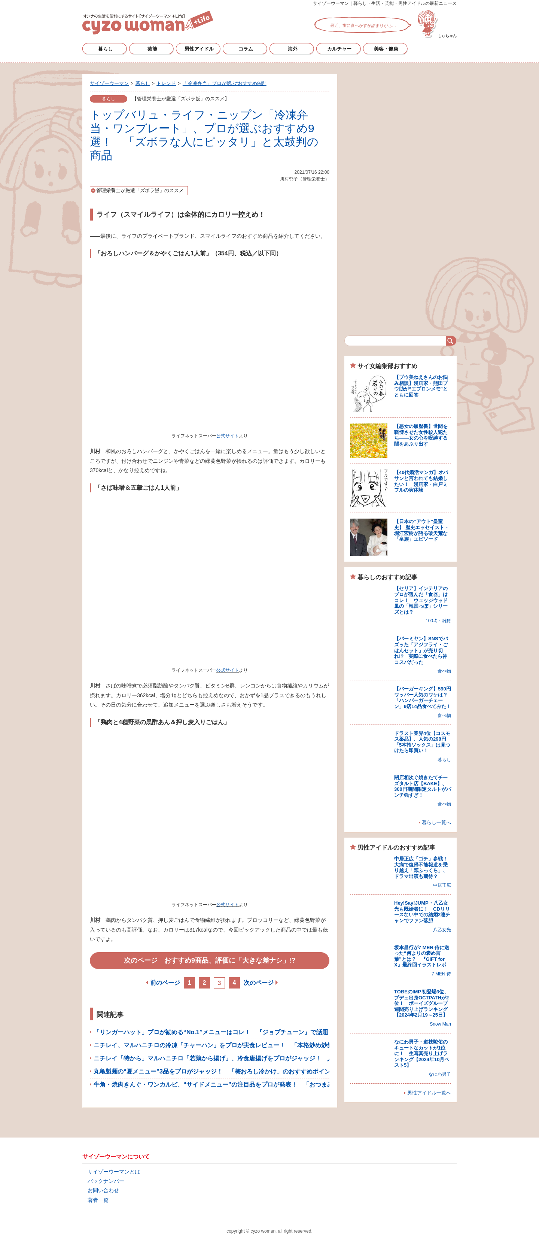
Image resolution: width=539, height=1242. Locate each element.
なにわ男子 (440, 1074)
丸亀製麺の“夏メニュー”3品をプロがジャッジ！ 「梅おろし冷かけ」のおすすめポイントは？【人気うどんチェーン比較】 (260, 1071)
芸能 (152, 49)
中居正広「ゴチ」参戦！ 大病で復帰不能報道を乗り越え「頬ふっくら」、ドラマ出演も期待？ (423, 867)
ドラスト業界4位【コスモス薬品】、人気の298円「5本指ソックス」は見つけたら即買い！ (422, 742)
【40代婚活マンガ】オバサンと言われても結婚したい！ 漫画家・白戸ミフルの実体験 (421, 481)
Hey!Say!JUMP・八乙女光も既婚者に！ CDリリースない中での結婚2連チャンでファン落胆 (422, 911)
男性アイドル (199, 49)
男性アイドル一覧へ (429, 1093)
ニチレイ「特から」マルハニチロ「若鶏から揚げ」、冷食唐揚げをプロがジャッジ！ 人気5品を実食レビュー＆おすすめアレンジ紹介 (275, 1058)
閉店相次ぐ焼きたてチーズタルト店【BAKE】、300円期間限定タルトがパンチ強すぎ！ (422, 786)
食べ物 (444, 671)
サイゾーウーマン (147, 22)
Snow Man (440, 1024)
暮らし (105, 49)
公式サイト (227, 435)
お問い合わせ (103, 1190)
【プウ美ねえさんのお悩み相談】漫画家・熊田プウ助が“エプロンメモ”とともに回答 (421, 386)
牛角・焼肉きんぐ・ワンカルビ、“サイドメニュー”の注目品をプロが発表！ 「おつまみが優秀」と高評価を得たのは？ (255, 1084)
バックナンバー (106, 1181)
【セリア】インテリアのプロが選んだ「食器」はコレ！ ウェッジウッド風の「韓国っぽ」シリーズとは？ (421, 600)
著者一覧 (98, 1200)
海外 (293, 49)
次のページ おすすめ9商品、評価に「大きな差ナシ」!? (209, 960)
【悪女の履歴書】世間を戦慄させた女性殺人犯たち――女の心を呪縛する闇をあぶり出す (421, 435)
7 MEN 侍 (441, 974)
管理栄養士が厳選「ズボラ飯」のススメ (140, 190)
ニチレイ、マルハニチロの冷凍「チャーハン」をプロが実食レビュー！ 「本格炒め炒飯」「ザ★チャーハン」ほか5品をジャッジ (269, 1045)
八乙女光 (442, 929)
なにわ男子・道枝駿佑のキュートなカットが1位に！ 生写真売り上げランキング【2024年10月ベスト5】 (421, 1053)
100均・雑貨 (438, 620)
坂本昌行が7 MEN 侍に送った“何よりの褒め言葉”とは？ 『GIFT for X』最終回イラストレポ (421, 956)
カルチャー (339, 49)
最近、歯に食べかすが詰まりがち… (363, 25)
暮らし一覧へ (436, 822)
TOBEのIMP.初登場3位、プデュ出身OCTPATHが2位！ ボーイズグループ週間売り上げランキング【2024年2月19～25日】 (421, 1003)
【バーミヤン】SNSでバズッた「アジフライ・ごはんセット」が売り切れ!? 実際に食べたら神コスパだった (421, 650)
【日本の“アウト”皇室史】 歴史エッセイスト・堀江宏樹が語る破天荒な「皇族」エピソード (421, 530)
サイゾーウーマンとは (114, 1172)
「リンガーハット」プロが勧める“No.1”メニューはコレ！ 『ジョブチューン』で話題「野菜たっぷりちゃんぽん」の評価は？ (265, 1032)
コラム (245, 49)
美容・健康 (386, 49)
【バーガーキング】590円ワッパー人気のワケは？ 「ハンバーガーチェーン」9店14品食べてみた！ (423, 697)
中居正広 (442, 885)
